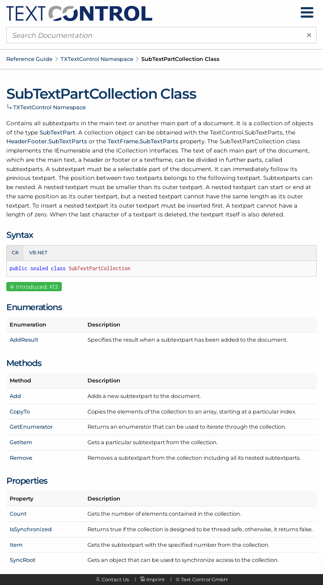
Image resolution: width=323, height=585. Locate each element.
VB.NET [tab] (38, 253)
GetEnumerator (31, 426)
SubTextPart (57, 132)
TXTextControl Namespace (97, 58)
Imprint (155, 579)
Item (16, 544)
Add (15, 396)
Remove (21, 457)
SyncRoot (22, 559)
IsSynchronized (31, 529)
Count (18, 513)
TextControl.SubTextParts (246, 132)
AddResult (24, 339)
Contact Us (115, 579)
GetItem (21, 442)
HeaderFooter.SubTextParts (46, 141)
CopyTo (20, 411)
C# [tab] (15, 253)
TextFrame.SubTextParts (143, 141)
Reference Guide (29, 58)
